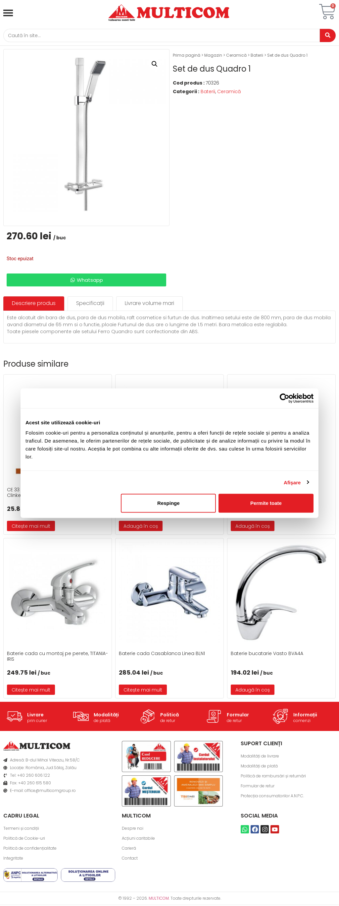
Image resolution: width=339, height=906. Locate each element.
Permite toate (266, 503)
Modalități (106, 715)
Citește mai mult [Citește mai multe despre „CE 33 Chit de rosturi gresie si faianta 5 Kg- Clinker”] (31, 526)
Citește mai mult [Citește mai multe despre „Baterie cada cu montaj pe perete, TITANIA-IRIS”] (31, 691)
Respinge (168, 503)
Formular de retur (257, 787)
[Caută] (159, 36)
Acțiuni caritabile (138, 839)
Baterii (257, 56)
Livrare (35, 715)
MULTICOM (159, 899)
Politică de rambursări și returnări (273, 777)
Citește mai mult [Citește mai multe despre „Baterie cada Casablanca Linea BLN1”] (142, 691)
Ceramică (236, 56)
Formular (238, 715)
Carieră (129, 849)
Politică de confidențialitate (30, 849)
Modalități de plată (259, 767)
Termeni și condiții (21, 829)
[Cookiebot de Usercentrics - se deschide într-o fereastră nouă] (285, 398)
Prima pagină (186, 56)
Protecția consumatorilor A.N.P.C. (272, 797)
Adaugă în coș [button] (140, 526)
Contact (130, 859)
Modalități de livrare (260, 757)
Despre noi (132, 829)
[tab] (33, 304)
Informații (305, 715)
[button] (155, 65)
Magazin (213, 56)
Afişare (292, 482)
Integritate (13, 859)
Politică (169, 715)
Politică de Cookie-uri (24, 839)
